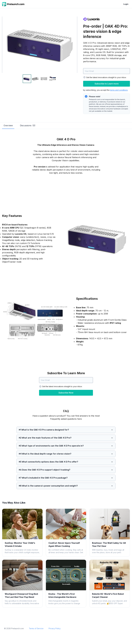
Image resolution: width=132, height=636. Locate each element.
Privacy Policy (55, 628)
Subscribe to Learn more (107, 83)
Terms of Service (36, 628)
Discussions (27, 125)
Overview (8, 125)
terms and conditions (119, 90)
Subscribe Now (66, 392)
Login (125, 4)
